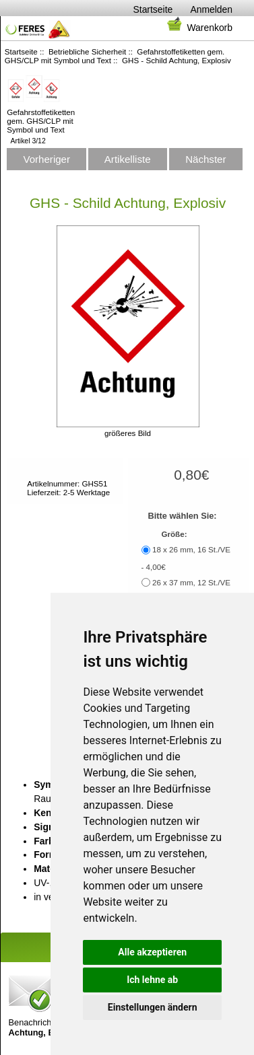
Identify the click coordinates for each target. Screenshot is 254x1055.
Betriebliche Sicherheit (87, 51)
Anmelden (211, 9)
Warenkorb (198, 27)
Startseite (153, 9)
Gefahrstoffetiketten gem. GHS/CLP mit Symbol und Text (41, 116)
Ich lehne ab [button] (152, 979)
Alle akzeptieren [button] (152, 952)
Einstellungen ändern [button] (152, 1007)
